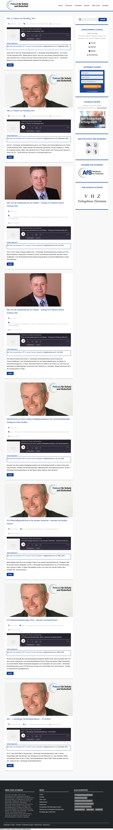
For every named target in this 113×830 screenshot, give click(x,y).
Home (60, 5)
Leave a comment (56, 24)
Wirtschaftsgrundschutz (52, 529)
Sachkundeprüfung (13, 218)
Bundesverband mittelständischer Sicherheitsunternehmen (49, 432)
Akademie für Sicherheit (80, 798)
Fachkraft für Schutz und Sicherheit (83, 800)
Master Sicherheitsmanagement (40, 217)
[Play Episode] (24, 35)
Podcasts (68, 5)
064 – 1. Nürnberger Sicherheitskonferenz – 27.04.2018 (28, 719)
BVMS (68, 432)
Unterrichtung (90, 809)
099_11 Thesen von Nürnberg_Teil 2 (21, 18)
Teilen (38, 39)
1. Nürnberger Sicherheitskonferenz (38, 24)
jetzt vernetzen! (102, 108)
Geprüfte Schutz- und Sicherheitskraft (84, 803)
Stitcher (92, 47)
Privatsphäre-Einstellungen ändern (50, 807)
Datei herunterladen (15, 46)
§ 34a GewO (99, 809)
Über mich (96, 5)
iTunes (92, 43)
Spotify (92, 51)
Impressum (42, 804)
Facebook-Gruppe (27, 824)
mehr (10, 65)
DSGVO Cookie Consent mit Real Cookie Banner (15, 829)
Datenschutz (43, 802)
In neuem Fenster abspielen (34, 46)
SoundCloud (92, 55)
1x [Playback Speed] (36, 35)
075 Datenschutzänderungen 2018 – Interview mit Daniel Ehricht (32, 620)
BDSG (46, 625)
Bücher (87, 5)
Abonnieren (30, 39)
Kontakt (105, 5)
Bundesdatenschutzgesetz (56, 625)
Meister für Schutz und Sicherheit (59, 217)
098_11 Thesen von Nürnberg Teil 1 (21, 111)
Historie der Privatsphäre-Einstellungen (51, 809)
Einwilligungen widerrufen (47, 812)
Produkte (78, 5)
